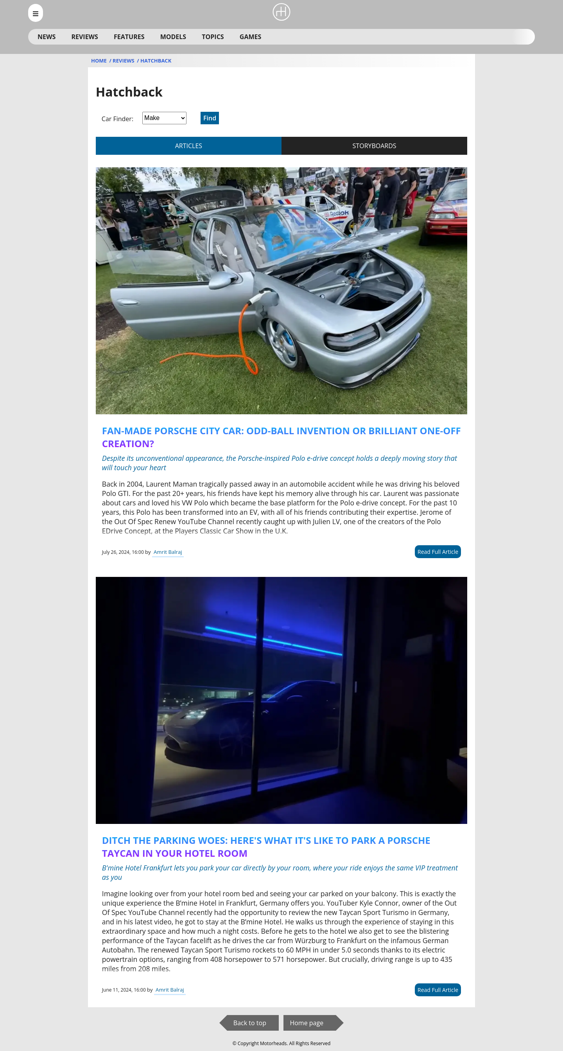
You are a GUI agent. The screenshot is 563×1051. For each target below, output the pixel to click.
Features (129, 36)
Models (173, 36)
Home (99, 60)
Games (250, 36)
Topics (213, 36)
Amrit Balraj (168, 551)
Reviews (84, 36)
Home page (306, 1023)
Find (209, 118)
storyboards (374, 145)
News (47, 36)
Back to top (249, 1023)
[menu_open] (35, 13)
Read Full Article (438, 551)
